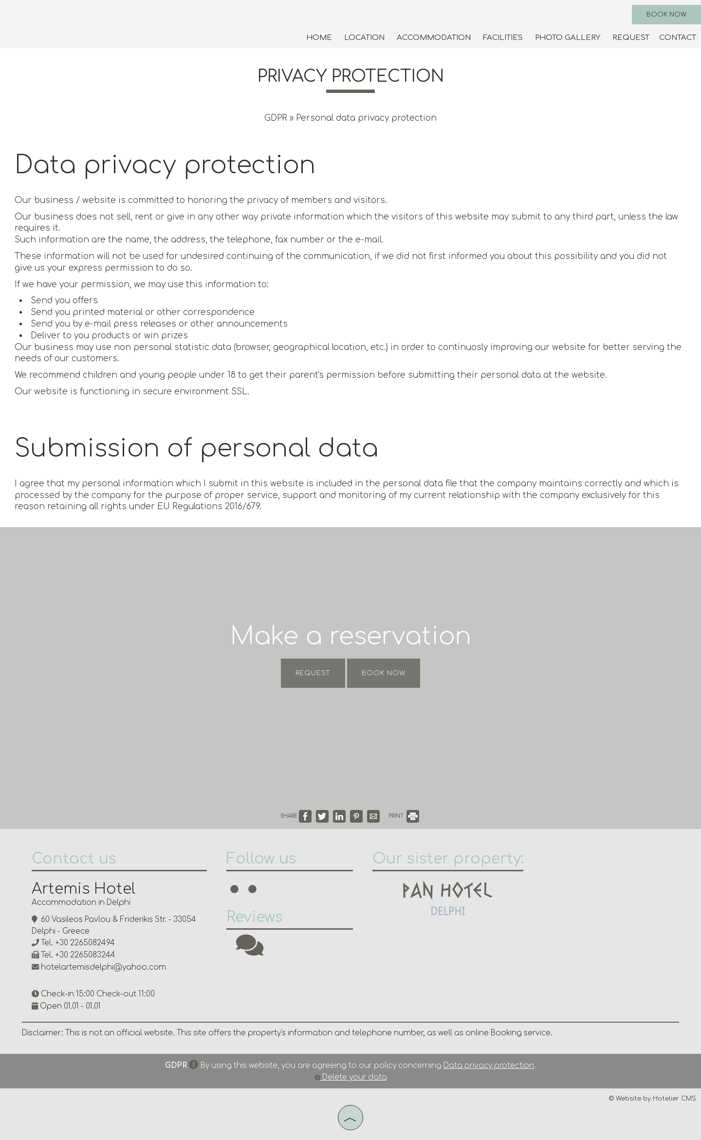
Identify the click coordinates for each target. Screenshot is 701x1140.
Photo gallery (567, 38)
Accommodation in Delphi (81, 903)
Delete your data (350, 1077)
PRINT (403, 816)
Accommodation (434, 38)
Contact (677, 38)
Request (630, 38)
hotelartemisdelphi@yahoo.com (103, 967)
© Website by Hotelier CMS (652, 1098)
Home (319, 38)
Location (364, 38)
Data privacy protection (488, 1066)
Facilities (503, 38)
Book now (666, 14)
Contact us (74, 859)
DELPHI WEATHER (606, 884)
